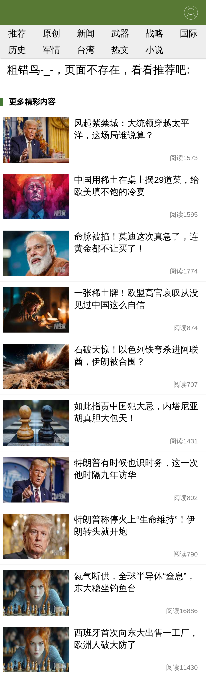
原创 (51, 33)
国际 (189, 33)
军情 (51, 50)
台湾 (86, 50)
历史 (17, 50)
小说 (154, 50)
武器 (120, 33)
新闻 (86, 33)
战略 (154, 33)
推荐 (17, 33)
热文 (120, 50)
